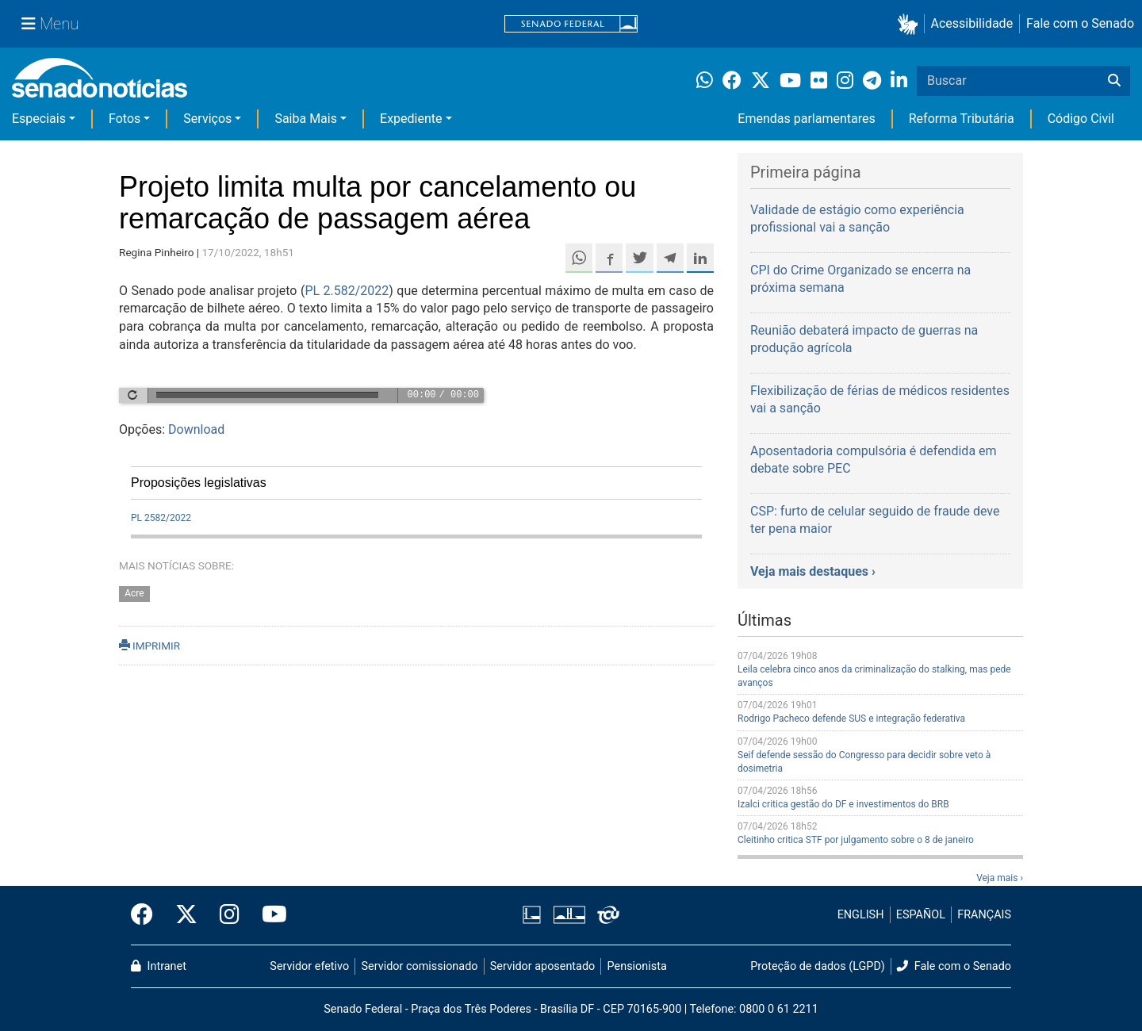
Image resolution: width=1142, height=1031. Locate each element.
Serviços (207, 118)
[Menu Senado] (50, 24)
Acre (134, 593)
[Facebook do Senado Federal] (147, 915)
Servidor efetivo (309, 966)
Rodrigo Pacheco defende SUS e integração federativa (851, 718)
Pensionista (637, 966)
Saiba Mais (305, 118)
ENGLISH (860, 915)
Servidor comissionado (420, 966)
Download (196, 429)
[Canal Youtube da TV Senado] (269, 915)
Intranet (158, 966)
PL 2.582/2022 (347, 290)
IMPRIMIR (149, 645)
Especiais (39, 118)
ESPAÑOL (920, 915)
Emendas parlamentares (806, 118)
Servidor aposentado (542, 966)
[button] (911, 24)
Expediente (411, 118)
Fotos (124, 118)
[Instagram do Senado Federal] (230, 915)
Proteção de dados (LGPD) (817, 966)
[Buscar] (1114, 81)
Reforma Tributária (961, 118)
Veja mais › (999, 877)
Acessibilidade (972, 23)
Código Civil (1081, 118)
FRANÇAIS (984, 915)
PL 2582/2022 (161, 517)
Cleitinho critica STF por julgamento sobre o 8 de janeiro (856, 839)
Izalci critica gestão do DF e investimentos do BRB (843, 804)
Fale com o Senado (1080, 23)
